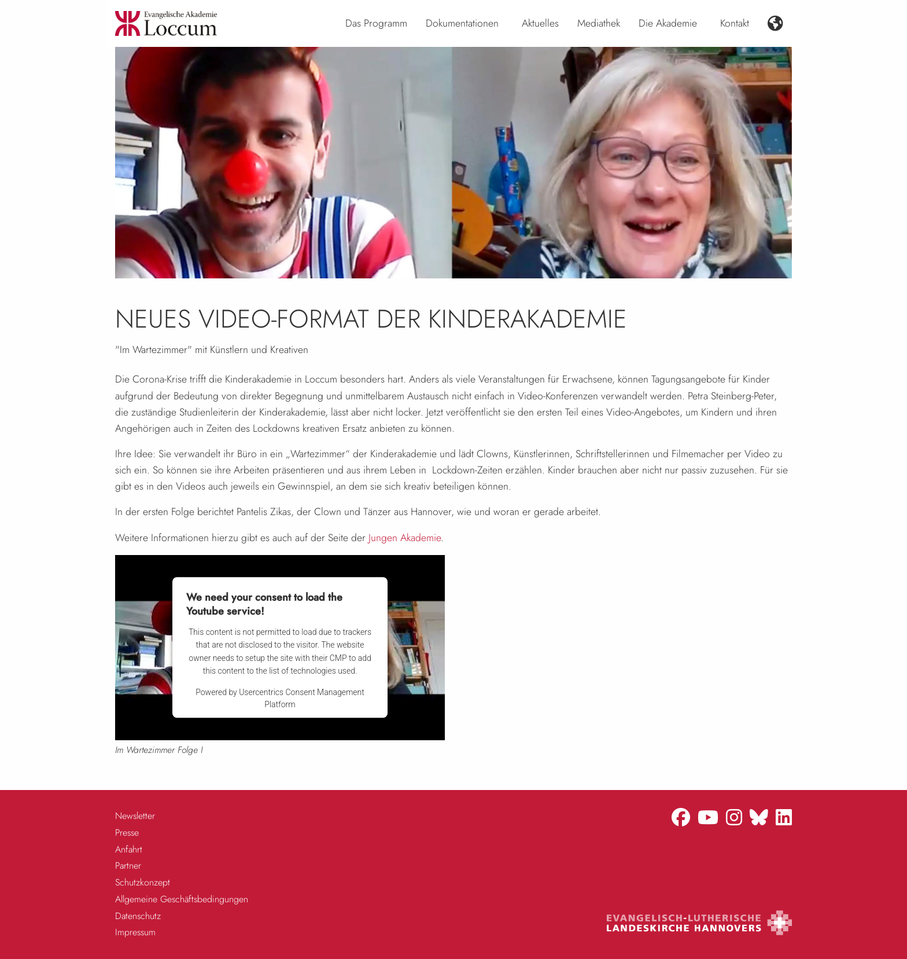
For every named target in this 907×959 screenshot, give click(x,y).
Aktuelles (540, 23)
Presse (127, 832)
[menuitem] (376, 23)
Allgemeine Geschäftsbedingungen (181, 899)
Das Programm (376, 23)
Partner (128, 865)
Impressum (135, 932)
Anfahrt (128, 849)
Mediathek (598, 23)
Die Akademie (668, 23)
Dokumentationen (462, 23)
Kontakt (734, 23)
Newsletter (135, 815)
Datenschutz (138, 916)
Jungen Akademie (404, 537)
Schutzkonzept (142, 882)
